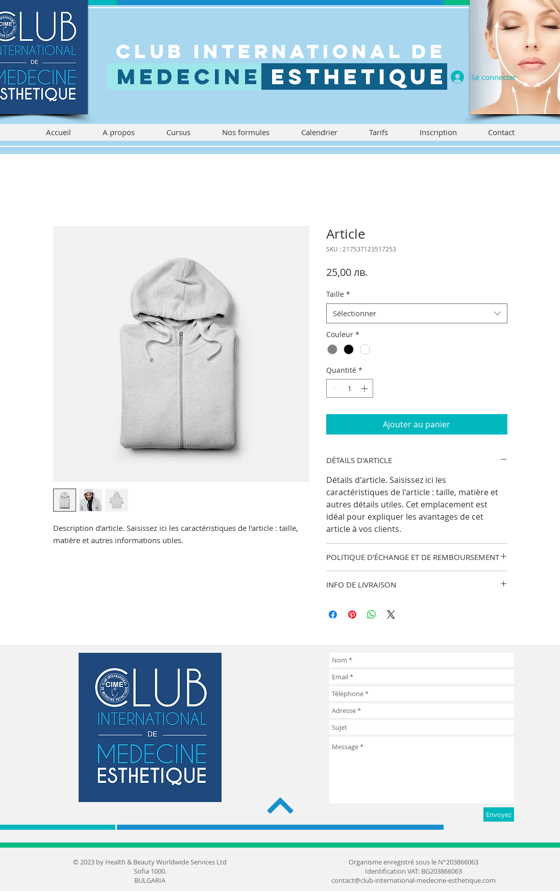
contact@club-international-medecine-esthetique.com (413, 880)
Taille (338, 294)
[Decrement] (334, 388)
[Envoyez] (498, 814)
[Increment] (365, 388)
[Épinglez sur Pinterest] (352, 614)
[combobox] (416, 313)
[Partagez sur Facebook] (333, 614)
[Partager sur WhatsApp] (372, 614)
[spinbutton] (349, 388)
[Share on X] (391, 614)
